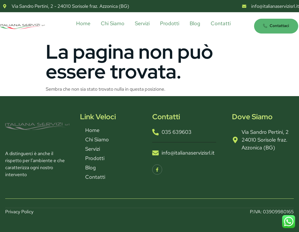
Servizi (142, 23)
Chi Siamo (112, 23)
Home (83, 23)
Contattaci (276, 25)
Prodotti (169, 23)
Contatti (221, 23)
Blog (195, 23)
